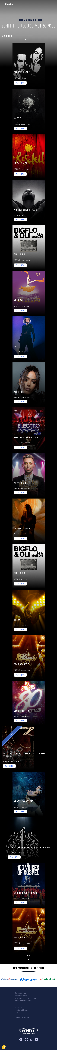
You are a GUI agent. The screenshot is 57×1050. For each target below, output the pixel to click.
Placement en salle (21, 995)
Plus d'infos (20, 83)
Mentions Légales (21, 1010)
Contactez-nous (21, 993)
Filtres (26, 40)
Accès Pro (18, 1007)
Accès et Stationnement (23, 1001)
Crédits (17, 1012)
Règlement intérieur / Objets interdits (28, 998)
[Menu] (52, 5)
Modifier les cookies (22, 1018)
